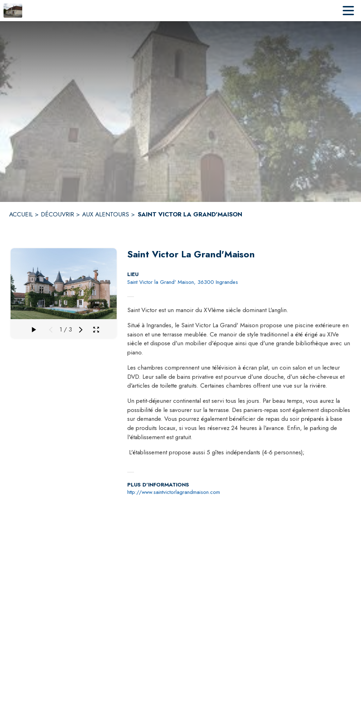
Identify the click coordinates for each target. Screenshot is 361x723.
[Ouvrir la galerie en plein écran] (96, 329)
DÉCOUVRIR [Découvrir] (57, 214)
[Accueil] (13, 11)
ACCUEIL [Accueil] (21, 214)
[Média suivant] (81, 330)
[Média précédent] (51, 330)
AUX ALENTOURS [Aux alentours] (105, 214)
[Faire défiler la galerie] (33, 330)
